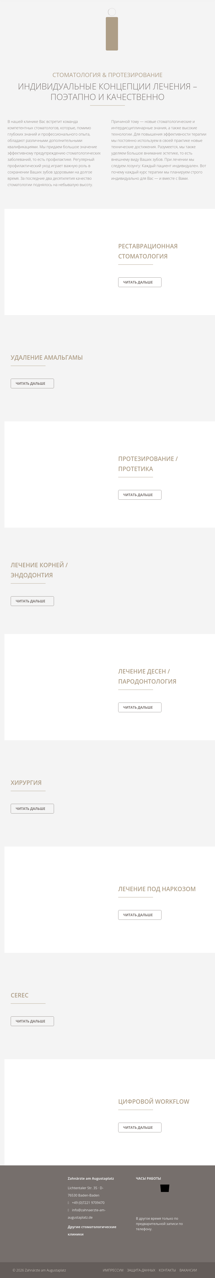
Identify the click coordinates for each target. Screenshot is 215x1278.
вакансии (188, 1270)
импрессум (112, 1270)
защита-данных (140, 1270)
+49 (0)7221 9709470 (86, 1202)
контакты (167, 1270)
